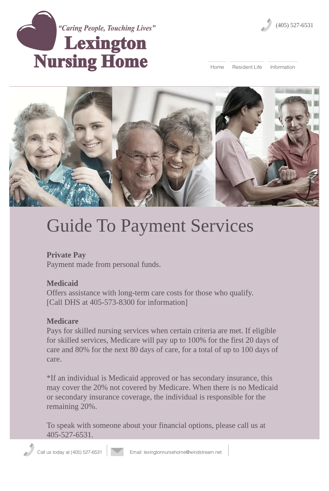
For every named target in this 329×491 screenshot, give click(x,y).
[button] (247, 64)
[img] (61, 147)
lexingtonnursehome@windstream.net (183, 452)
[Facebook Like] (271, 450)
